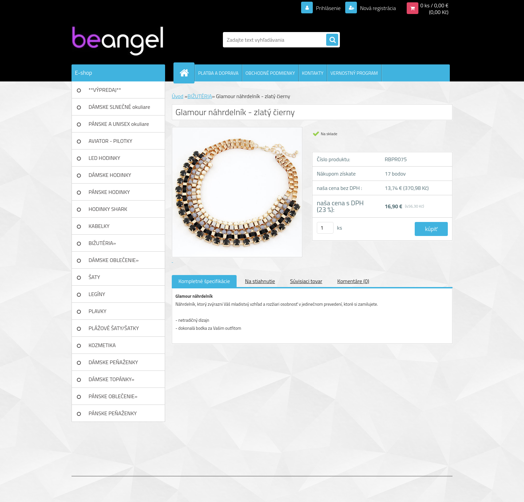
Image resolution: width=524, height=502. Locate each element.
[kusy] (325, 228)
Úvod (177, 96)
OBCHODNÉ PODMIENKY (270, 72)
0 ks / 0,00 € (434, 5)
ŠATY (94, 277)
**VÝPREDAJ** (105, 90)
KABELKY (99, 226)
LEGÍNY (97, 294)
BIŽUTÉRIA (199, 96)
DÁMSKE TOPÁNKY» (111, 379)
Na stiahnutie (260, 281)
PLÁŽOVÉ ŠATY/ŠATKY (114, 328)
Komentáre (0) (353, 281)
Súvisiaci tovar (306, 281)
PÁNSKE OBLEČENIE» (113, 396)
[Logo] (117, 39)
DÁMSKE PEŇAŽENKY (113, 362)
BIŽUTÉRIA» (102, 243)
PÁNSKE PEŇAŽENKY (113, 413)
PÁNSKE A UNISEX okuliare (119, 124)
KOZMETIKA (102, 345)
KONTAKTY (312, 72)
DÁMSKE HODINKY (110, 175)
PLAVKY (97, 311)
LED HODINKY (104, 158)
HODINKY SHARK (108, 209)
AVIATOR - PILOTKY (110, 141)
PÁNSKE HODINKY (109, 192)
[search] (332, 40)
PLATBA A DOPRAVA (218, 72)
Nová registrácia (377, 8)
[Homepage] (186, 72)
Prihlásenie (328, 8)
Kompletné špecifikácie (204, 281)
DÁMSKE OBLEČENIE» (114, 260)
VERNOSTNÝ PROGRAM (354, 72)
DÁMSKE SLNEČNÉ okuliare (119, 107)
